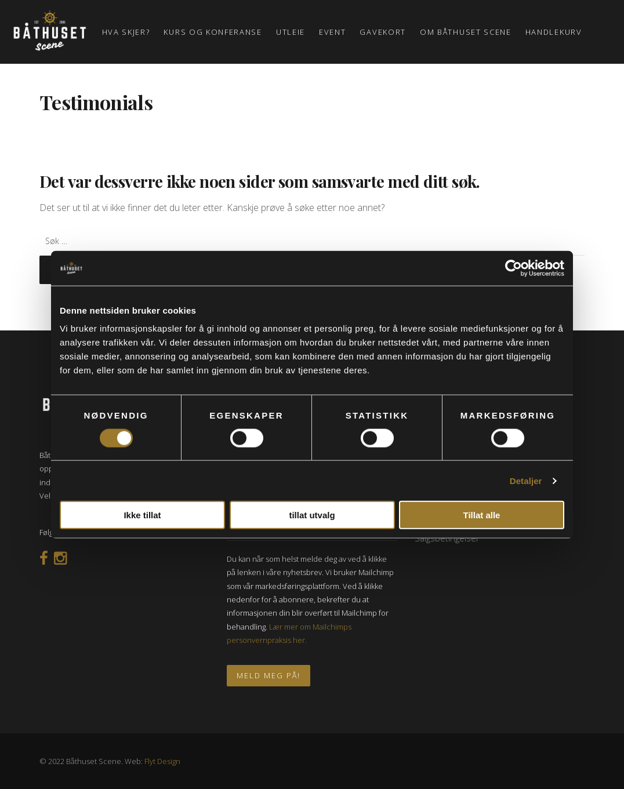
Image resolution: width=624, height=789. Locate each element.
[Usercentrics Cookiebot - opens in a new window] (513, 268)
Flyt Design (162, 761)
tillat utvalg (312, 515)
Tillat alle (481, 515)
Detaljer (526, 480)
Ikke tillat (142, 515)
